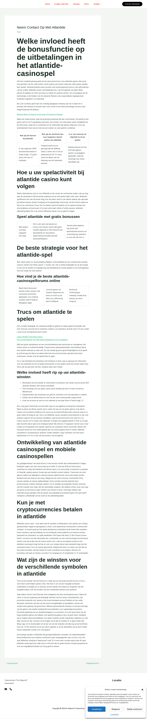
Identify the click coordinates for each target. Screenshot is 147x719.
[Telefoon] (11, 689)
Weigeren (116, 709)
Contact (99, 4)
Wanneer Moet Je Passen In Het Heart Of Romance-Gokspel (41, 114)
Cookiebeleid (114, 714)
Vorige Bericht (11, 663)
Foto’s (87, 4)
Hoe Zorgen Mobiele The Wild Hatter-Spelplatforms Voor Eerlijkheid (44, 340)
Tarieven (76, 4)
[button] (142, 690)
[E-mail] (6, 689)
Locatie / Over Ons (60, 4)
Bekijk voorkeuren (134, 709)
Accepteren (97, 709)
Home (45, 4)
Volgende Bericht (93, 663)
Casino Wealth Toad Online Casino (30, 337)
